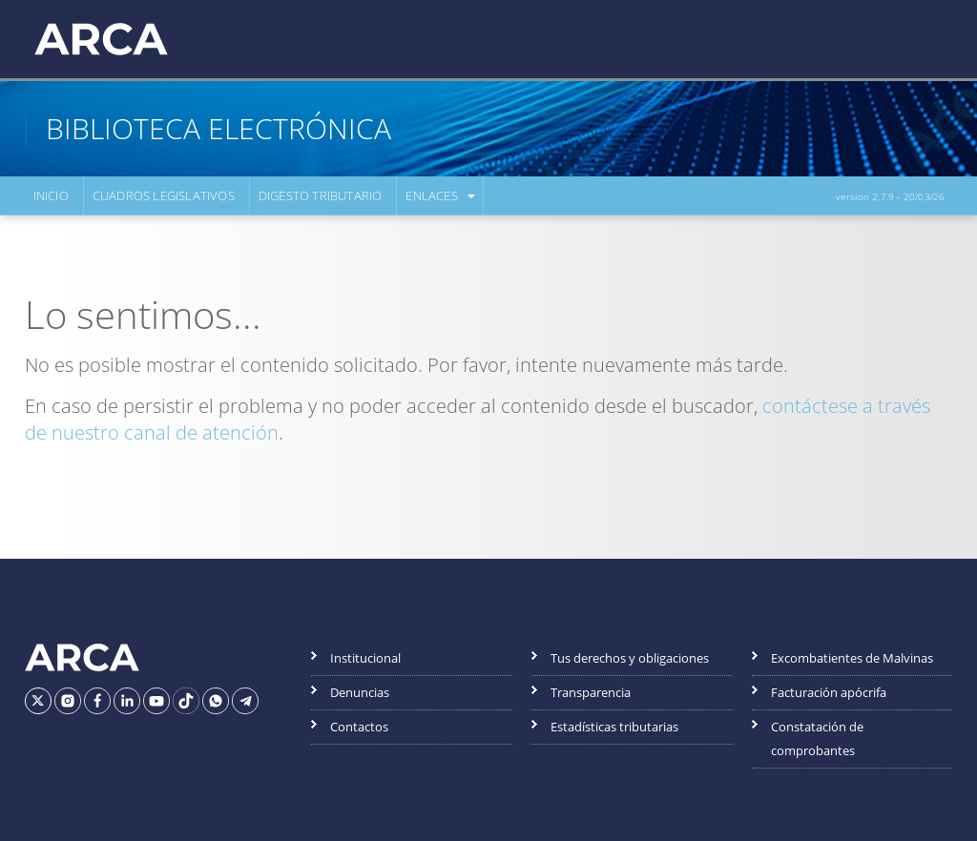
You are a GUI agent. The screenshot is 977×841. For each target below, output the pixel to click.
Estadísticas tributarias (614, 726)
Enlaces (431, 195)
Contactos (359, 726)
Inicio (51, 195)
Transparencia (591, 692)
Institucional (365, 658)
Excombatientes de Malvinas (852, 658)
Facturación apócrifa (828, 692)
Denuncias (359, 692)
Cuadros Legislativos (164, 195)
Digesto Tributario (321, 195)
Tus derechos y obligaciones (630, 658)
